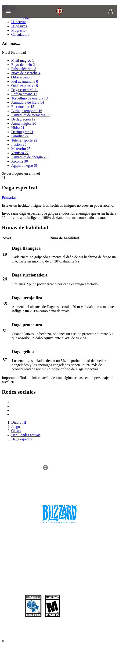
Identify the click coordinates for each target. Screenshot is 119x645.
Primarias (9, 197)
